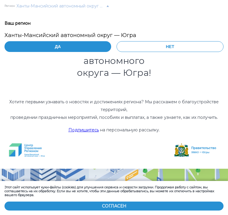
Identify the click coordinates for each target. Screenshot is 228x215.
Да (58, 46)
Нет (170, 46)
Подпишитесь (83, 130)
